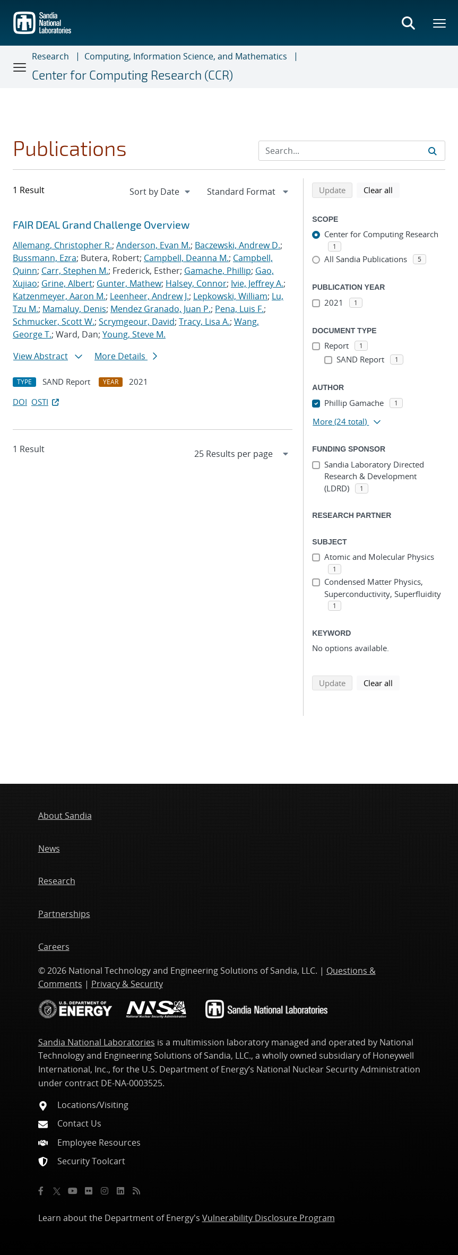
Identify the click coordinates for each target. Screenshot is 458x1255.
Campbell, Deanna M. (186, 258)
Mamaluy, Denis (74, 309)
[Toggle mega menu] (440, 22)
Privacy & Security (127, 984)
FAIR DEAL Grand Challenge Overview (101, 224)
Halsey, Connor (196, 283)
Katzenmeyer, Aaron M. (59, 296)
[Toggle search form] (408, 22)
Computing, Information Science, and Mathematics (185, 56)
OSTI (46, 401)
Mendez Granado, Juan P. (160, 309)
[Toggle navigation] (20, 67)
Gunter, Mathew (129, 283)
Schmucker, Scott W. (53, 321)
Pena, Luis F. (239, 309)
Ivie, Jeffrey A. (257, 283)
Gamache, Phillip (217, 270)
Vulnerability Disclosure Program (268, 1218)
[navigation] (160, 191)
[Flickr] (89, 1191)
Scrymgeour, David (137, 321)
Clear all (382, 189)
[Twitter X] (57, 1191)
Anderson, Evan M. (153, 245)
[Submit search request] (432, 151)
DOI (20, 401)
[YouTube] (73, 1191)
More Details (125, 356)
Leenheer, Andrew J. (149, 296)
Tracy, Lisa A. (204, 321)
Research (50, 56)
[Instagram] (105, 1191)
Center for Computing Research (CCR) (132, 74)
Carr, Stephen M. (74, 270)
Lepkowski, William (230, 296)
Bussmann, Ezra (44, 258)
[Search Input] (351, 151)
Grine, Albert (66, 283)
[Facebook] (41, 1191)
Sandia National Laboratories (96, 1042)
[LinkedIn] (120, 1191)
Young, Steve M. (134, 334)
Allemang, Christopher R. (62, 245)
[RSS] (136, 1191)
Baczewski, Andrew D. (237, 245)
